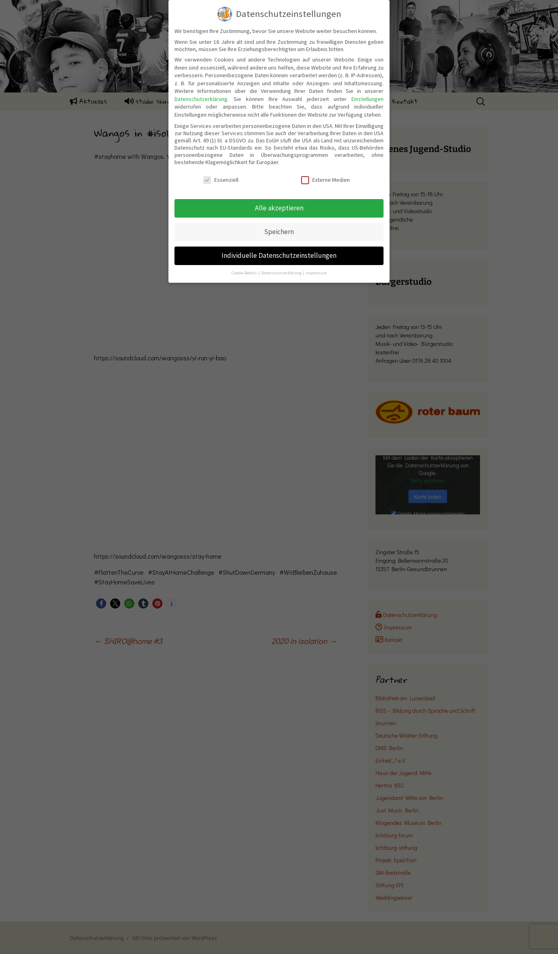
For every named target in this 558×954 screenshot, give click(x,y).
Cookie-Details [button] (245, 273)
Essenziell (220, 179)
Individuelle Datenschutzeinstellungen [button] (279, 255)
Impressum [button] (316, 273)
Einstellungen (367, 99)
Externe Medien (325, 179)
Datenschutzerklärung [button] (281, 273)
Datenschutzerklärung (201, 99)
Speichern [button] (279, 231)
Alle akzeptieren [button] (279, 208)
